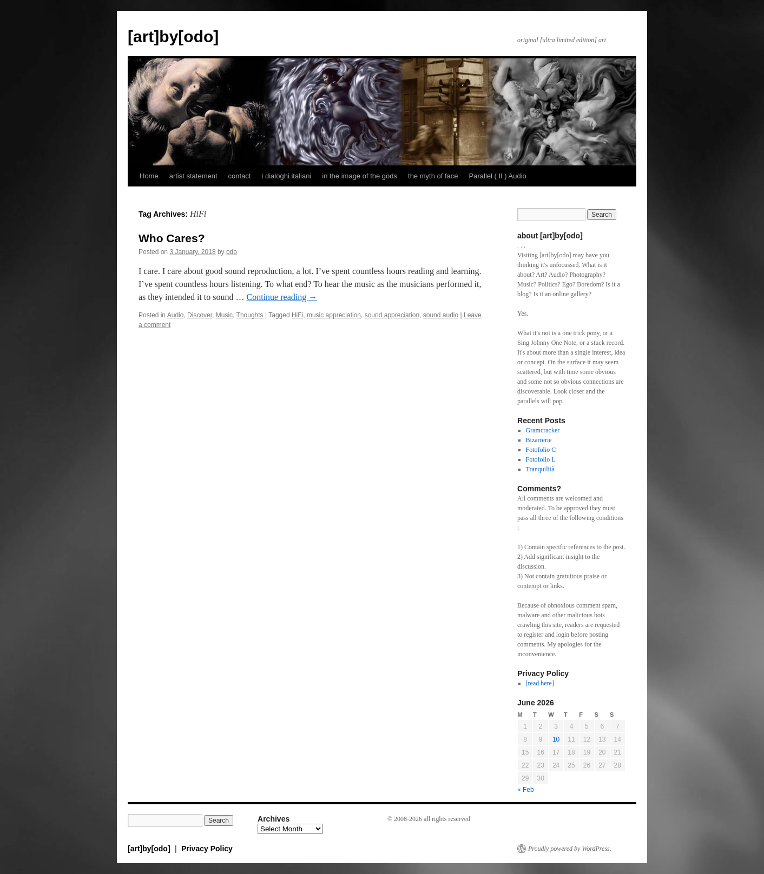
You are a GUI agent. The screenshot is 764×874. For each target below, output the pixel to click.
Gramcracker (543, 430)
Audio (175, 315)
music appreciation (334, 315)
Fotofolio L (541, 459)
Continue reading (282, 297)
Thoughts (250, 315)
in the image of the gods (359, 176)
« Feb (525, 789)
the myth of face (433, 176)
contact (239, 176)
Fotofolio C (541, 449)
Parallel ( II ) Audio (497, 176)
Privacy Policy (207, 848)
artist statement (193, 176)
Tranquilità (540, 469)
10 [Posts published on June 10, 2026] (555, 739)
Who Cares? (172, 238)
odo (231, 252)
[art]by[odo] (173, 36)
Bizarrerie (539, 440)
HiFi (297, 315)
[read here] (540, 683)
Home (149, 176)
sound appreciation (392, 315)
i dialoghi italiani (286, 176)
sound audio (440, 315)
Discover (199, 315)
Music (224, 315)
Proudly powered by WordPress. (569, 848)
